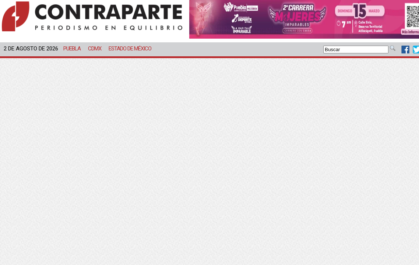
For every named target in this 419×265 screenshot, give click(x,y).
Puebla (72, 48)
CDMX (94, 48)
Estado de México (130, 48)
